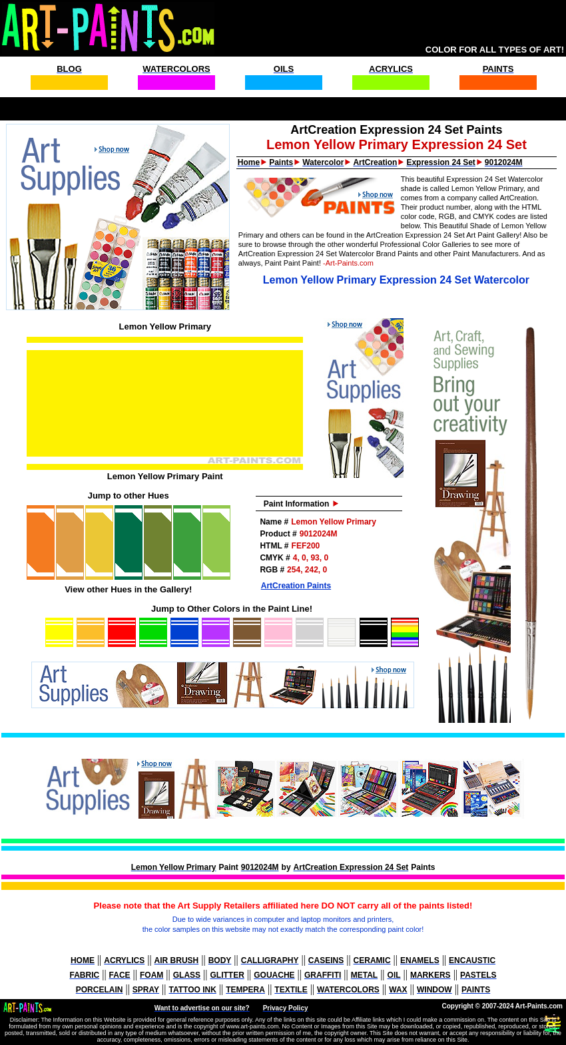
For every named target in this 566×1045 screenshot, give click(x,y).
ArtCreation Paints (296, 585)
